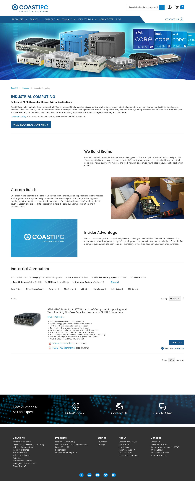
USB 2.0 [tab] (84, 289)
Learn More (176, 343)
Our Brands (124, 444)
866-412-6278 (75, 413)
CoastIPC (14, 88)
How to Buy (124, 447)
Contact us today (18, 116)
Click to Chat (162, 413)
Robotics (17, 458)
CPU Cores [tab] (132, 289)
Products (25, 88)
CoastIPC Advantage (128, 441)
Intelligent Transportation (24, 463)
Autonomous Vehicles (22, 460)
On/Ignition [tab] (53, 289)
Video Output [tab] (116, 289)
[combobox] (146, 7)
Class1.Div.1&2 (19, 466)
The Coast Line (125, 452)
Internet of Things (21, 450)
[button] (172, 348)
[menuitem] (20, 19)
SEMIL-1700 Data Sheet (63, 343)
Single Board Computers (66, 452)
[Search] (162, 7)
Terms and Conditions (129, 455)
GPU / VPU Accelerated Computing (28, 444)
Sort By (164, 298)
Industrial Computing (65, 441)
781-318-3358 (160, 455)
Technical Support (127, 450)
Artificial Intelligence (22, 441)
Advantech (102, 441)
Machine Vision (20, 452)
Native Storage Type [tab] (34, 289)
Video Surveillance (21, 455)
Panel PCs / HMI (62, 447)
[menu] (97, 19)
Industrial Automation (23, 447)
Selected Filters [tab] (19, 277)
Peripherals (60, 450)
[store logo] (30, 8)
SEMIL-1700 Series (55, 317)
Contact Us (155, 441)
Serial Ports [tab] (15, 289)
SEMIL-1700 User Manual (64, 348)
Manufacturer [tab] (99, 289)
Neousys (101, 444)
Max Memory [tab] (69, 289)
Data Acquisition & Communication (71, 444)
